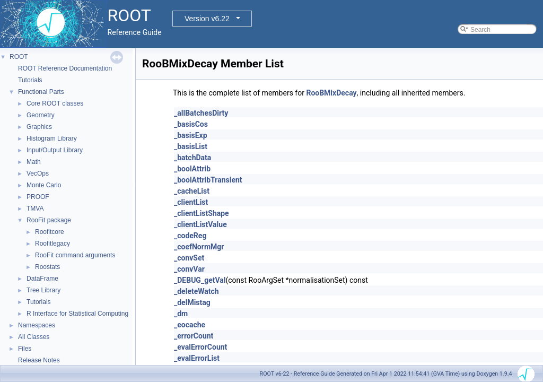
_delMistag (192, 302)
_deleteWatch (196, 291)
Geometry (41, 115)
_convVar (189, 269)
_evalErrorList (197, 358)
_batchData (192, 157)
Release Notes (39, 360)
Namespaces (36, 325)
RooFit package (49, 220)
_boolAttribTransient (208, 180)
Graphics (39, 127)
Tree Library (43, 290)
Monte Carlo (44, 185)
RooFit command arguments (75, 255)
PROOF (38, 197)
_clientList (191, 202)
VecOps (38, 173)
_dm (181, 313)
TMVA (35, 208)
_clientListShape (201, 213)
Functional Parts (41, 92)
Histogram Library (52, 138)
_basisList (190, 146)
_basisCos (191, 124)
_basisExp (190, 135)
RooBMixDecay (331, 93)
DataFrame (42, 278)
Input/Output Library (55, 150)
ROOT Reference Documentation (65, 68)
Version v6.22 (207, 18)
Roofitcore (49, 232)
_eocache (189, 324)
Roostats (47, 267)
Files (24, 348)
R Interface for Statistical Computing (77, 313)
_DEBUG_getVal (199, 280)
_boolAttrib (192, 168)
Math (34, 162)
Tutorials (30, 80)
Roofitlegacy (52, 243)
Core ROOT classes (55, 103)
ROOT (19, 56)
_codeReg (190, 235)
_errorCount (193, 336)
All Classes (33, 337)
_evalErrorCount (200, 347)
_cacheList (191, 191)
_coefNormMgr (199, 246)
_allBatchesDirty (201, 113)
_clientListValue (200, 224)
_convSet (189, 258)
